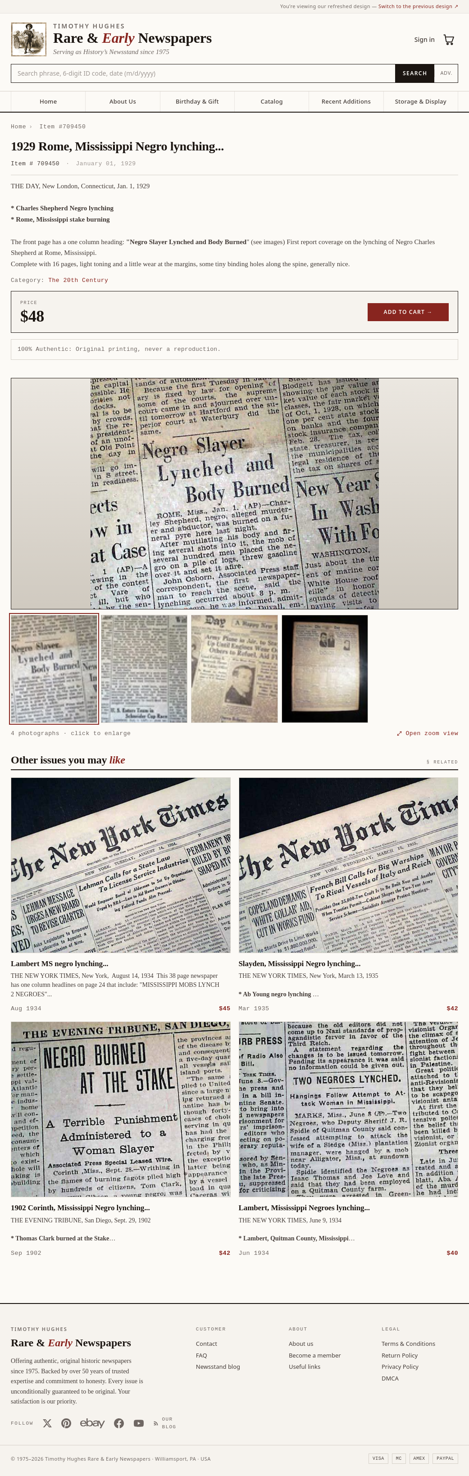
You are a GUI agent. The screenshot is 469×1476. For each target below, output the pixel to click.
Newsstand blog (218, 1366)
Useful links (304, 1366)
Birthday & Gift (197, 101)
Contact (206, 1343)
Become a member (315, 1355)
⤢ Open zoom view (427, 733)
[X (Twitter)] (47, 1423)
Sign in (424, 39)
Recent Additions (346, 101)
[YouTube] (139, 1423)
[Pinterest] (66, 1423)
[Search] (414, 73)
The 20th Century (78, 280)
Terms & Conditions (408, 1343)
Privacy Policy (400, 1366)
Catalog (271, 101)
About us (301, 1343)
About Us (122, 101)
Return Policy (400, 1355)
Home (48, 101)
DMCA (390, 1378)
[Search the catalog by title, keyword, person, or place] (203, 73)
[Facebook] (119, 1423)
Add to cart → (408, 312)
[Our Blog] (167, 1422)
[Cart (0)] (449, 40)
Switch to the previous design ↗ (418, 6)
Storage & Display (420, 101)
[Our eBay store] (92, 1423)
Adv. (446, 72)
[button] (234, 493)
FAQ (201, 1355)
